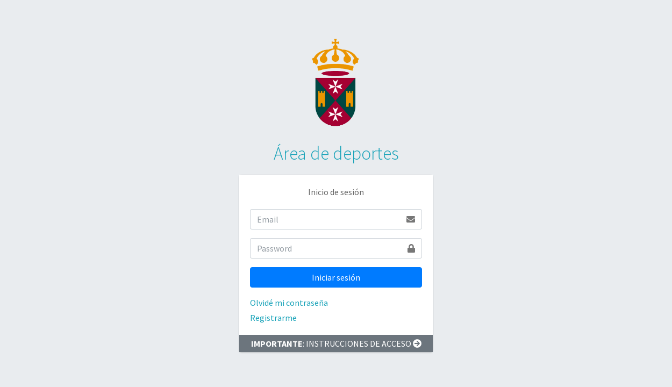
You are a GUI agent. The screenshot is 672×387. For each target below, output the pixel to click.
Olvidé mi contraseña (289, 302)
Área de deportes (336, 153)
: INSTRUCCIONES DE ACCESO (336, 343)
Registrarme (273, 317)
